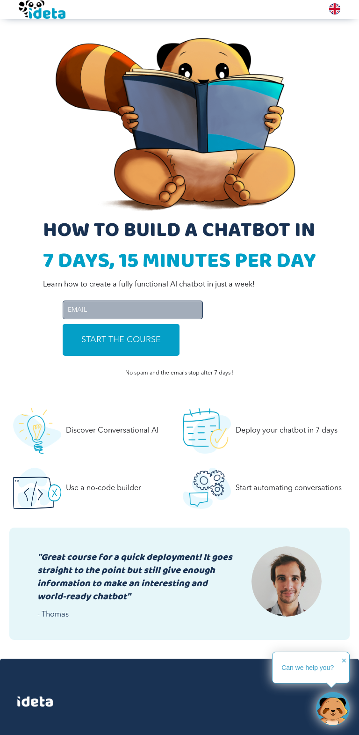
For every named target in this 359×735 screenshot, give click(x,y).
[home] (42, 9)
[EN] (334, 8)
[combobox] (334, 8)
